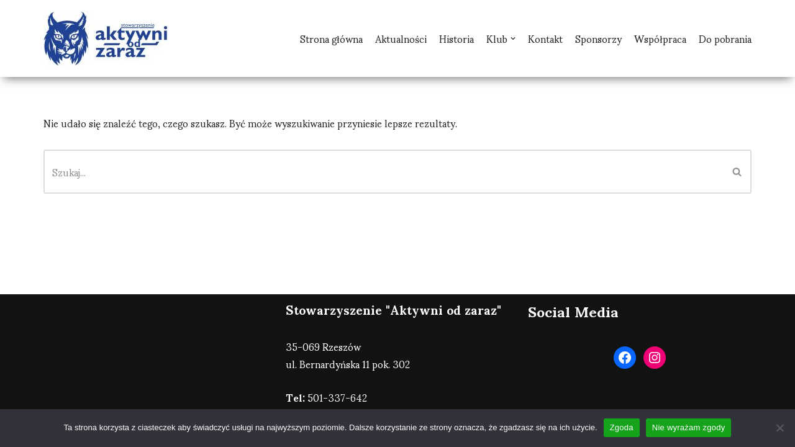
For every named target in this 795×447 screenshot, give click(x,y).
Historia (456, 38)
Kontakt (545, 38)
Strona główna (331, 38)
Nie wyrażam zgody (688, 427)
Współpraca (660, 38)
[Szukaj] (383, 172)
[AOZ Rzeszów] (105, 38)
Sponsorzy (598, 38)
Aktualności (401, 38)
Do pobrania (725, 38)
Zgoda (622, 427)
